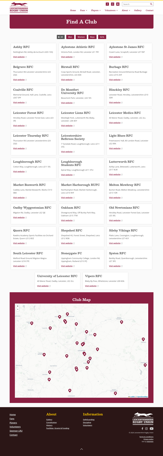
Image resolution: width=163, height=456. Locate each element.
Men (70, 37)
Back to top (81, 449)
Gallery (138, 10)
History (49, 425)
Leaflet (131, 397)
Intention (150, 441)
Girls (102, 37)
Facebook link (107, 4)
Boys (92, 37)
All (61, 37)
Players (94, 10)
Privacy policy (148, 439)
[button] (31, 323)
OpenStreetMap (142, 397)
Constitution (52, 422)
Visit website (20, 56)
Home (73, 10)
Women (81, 37)
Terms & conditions (146, 437)
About (125, 10)
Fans (82, 10)
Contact (149, 10)
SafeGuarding (89, 419)
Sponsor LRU (17, 430)
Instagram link (112, 4)
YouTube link (118, 4)
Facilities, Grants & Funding (58, 428)
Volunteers (110, 10)
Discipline (87, 422)
